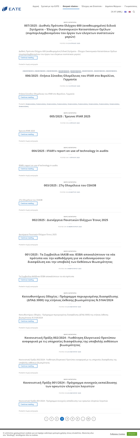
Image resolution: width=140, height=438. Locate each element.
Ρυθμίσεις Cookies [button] (117, 434)
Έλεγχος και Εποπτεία (92, 6)
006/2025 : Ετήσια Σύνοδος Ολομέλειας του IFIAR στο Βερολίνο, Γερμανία (70, 77)
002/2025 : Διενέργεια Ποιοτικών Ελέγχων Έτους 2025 (70, 220)
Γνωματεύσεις (131, 6)
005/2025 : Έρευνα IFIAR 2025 (70, 116)
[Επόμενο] (94, 419)
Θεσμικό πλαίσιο (71, 6)
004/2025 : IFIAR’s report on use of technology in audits (70, 151)
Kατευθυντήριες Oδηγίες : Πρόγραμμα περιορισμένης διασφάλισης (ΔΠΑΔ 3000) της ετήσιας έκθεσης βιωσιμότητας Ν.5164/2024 (70, 298)
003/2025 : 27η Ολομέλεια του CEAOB (70, 185)
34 (88, 419)
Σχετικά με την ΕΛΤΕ (51, 6)
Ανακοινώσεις (28, 71)
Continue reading (28, 57)
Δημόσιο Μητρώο (113, 6)
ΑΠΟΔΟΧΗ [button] (132, 434)
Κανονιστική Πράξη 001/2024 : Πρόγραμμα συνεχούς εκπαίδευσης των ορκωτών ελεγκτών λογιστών (70, 384)
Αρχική (36, 6)
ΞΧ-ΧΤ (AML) (116, 12)
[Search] (134, 11)
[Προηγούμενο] (46, 419)
